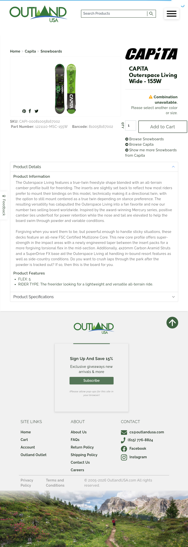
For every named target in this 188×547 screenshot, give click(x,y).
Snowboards (51, 51)
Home (15, 51)
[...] (114, 14)
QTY (122, 125)
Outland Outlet (34, 455)
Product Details (27, 166)
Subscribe (91, 381)
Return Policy (82, 447)
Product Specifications (33, 297)
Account (28, 447)
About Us (79, 432)
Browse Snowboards (144, 139)
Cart (24, 440)
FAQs (75, 440)
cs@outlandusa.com (142, 432)
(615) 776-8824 (137, 440)
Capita (30, 51)
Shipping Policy (84, 455)
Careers (77, 470)
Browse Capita (139, 144)
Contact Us (80, 462)
